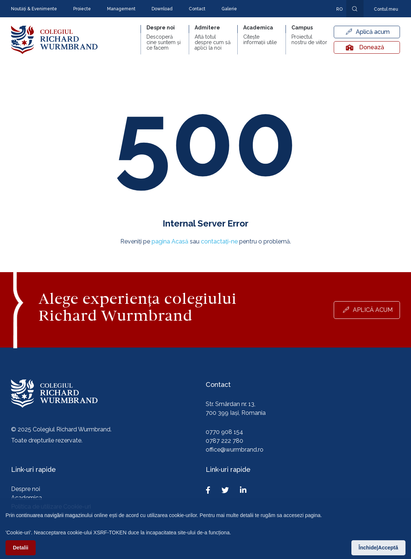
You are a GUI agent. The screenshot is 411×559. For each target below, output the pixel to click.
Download (162, 8)
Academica (26, 497)
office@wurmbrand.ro (234, 449)
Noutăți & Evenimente (34, 8)
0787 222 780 (224, 440)
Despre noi (25, 488)
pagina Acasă (170, 241)
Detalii (20, 550)
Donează (365, 47)
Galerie (229, 8)
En (336, 19)
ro (339, 9)
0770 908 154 (224, 431)
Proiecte (82, 8)
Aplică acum (373, 31)
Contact (197, 8)
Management (121, 8)
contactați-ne (219, 241)
